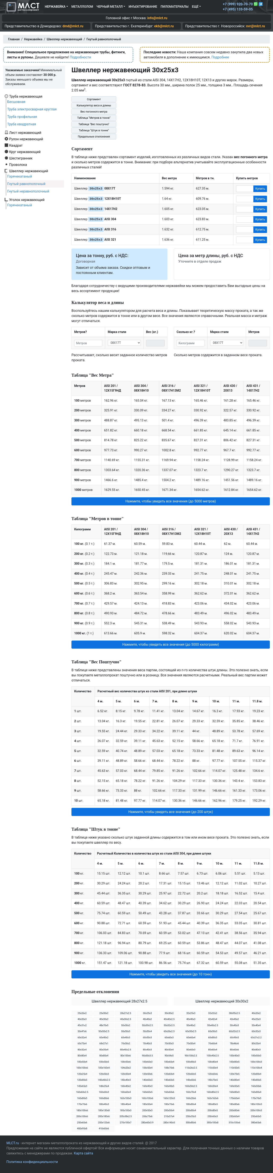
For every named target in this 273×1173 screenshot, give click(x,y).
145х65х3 (82, 1086)
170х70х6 (82, 1104)
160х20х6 (191, 1098)
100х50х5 (104, 1061)
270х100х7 (125, 1122)
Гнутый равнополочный (26, 184)
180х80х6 (234, 1104)
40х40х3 (190, 1019)
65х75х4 (82, 1043)
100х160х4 (104, 1067)
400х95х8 (82, 1128)
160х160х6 (212, 1098)
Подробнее (220, 57)
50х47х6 (82, 1031)
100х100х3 (256, 1061)
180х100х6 (82, 1110)
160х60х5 (147, 1092)
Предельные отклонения (94, 136)
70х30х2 (125, 1043)
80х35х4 (103, 1049)
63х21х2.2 (256, 1037)
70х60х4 (212, 1043)
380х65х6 (256, 1122)
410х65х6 (104, 1128)
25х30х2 (103, 1013)
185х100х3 (125, 1110)
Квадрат (16, 145)
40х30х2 (103, 1019)
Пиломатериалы (175, 7)
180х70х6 (169, 1104)
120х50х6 (147, 1074)
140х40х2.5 (104, 1080)
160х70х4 (191, 1092)
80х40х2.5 (125, 1049)
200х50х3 (147, 1110)
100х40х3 (234, 1055)
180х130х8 (104, 1110)
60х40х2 (103, 1037)
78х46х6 (234, 1043)
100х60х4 (169, 1061)
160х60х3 (104, 1092)
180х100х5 (256, 1104)
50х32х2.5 (169, 1025)
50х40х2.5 (212, 1025)
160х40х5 (169, 1086)
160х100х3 (125, 1098)
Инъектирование (143, 7)
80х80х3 (256, 1049)
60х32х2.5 (234, 1031)
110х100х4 (256, 1067)
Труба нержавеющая (25, 96)
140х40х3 (126, 1080)
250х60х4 (234, 1116)
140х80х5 (256, 1080)
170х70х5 (256, 1098)
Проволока (18, 164)
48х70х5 (103, 1025)
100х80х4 (213, 1061)
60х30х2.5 (191, 1031)
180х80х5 (213, 1104)
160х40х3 (147, 1086)
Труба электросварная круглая (32, 109)
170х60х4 (234, 1098)
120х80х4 (256, 1074)
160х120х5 (169, 1098)
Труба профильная (22, 117)
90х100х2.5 (191, 1055)
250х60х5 (256, 1116)
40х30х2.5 (125, 1019)
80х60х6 (234, 1049)
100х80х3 (191, 1061)
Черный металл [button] (109, 7)
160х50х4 (213, 1086)
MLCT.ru (12, 1143)
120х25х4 (82, 1074)
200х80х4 (191, 1110)
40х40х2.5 (169, 1019)
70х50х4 (190, 1043)
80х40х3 (147, 1049)
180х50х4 (147, 1104)
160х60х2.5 (82, 1092)
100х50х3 (256, 1055)
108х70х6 (169, 1067)
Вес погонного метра (93, 111)
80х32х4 (82, 1049)
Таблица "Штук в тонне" (94, 130)
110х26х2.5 (191, 1067)
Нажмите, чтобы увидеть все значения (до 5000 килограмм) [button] (170, 644)
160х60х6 (169, 1092)
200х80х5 (213, 1110)
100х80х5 (234, 1061)
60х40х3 (125, 1037)
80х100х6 (126, 1055)
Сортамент (94, 99)
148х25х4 (104, 1086)
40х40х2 (147, 1019)
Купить (260, 188)
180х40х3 (104, 1104)
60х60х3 (169, 1037)
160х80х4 (256, 1092)
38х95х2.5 (234, 1013)
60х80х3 (212, 1037)
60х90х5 (234, 1037)
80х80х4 (82, 1055)
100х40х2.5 (212, 1055)
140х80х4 (234, 1080)
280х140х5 (169, 1122)
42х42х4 (212, 1019)
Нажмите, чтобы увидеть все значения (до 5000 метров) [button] (170, 501)
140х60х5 (169, 1080)
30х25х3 (147, 1013)
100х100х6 (82, 1067)
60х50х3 (147, 1037)
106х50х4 (147, 1067)
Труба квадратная (21, 124)
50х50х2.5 (104, 1031)
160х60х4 (126, 1092)
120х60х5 (191, 1074)
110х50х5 (234, 1067)
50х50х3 (125, 1031)
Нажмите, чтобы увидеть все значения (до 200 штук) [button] (170, 812)
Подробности (80, 57)
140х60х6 (191, 1080)
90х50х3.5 (147, 1055)
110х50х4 (213, 1067)
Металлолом (82, 7)
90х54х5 (169, 1055)
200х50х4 (169, 1110)
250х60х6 (82, 1122)
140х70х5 (213, 1080)
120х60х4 (169, 1074)
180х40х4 (126, 1104)
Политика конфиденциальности (32, 1162)
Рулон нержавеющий (26, 139)
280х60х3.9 (147, 1122)
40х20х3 (82, 1019)
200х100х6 (82, 1116)
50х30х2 (125, 1025)
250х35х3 (191, 1116)
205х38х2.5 (125, 1116)
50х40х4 (256, 1025)
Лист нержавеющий (25, 133)
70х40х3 (147, 1043)
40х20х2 (256, 1013)
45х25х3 (256, 1019)
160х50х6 (256, 1086)
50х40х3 (234, 1025)
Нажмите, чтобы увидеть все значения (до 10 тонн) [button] (170, 974)
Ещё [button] (195, 7)
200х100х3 (256, 1110)
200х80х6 (234, 1110)
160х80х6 (104, 1098)
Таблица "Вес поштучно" (93, 124)
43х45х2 (234, 1019)
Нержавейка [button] (55, 7)
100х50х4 (82, 1061)
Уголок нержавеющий (27, 200)
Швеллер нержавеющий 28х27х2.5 (119, 1001)
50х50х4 (147, 1031)
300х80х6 (191, 1122)
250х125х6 (104, 1122)
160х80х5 (82, 1098)
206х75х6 (147, 1116)
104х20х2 (126, 1067)
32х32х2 (212, 1013)
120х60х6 (213, 1074)
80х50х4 (169, 1049)
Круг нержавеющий (25, 152)
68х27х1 (103, 1043)
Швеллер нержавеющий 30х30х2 (221, 1001)
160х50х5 (234, 1086)
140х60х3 (147, 1080)
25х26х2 (82, 1013)
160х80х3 (234, 1092)
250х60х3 (213, 1116)
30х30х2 (169, 1013)
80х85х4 (103, 1055)
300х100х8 (212, 1122)
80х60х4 (212, 1049)
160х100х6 (147, 1098)
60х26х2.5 (169, 1031)
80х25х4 (256, 1043)
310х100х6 (234, 1122)
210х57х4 (169, 1116)
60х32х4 (82, 1037)
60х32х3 (256, 1031)
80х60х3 (190, 1049)
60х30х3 (212, 1031)
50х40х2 (190, 1025)
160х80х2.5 (212, 1092)
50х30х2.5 (147, 1025)
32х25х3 (190, 1013)
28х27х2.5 (125, 1013)
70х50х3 (169, 1043)
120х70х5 (234, 1074)
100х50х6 (126, 1061)
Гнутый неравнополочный (28, 191)
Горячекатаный (19, 176)
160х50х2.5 (191, 1086)
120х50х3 (104, 1074)
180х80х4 (191, 1104)
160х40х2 (126, 1086)
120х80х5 (82, 1080)
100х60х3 (147, 1061)
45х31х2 (82, 1025)
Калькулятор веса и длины (94, 105)
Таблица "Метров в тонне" (93, 117)
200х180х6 (104, 1116)
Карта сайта (83, 1153)
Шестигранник (21, 158)
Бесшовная (16, 102)
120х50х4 (126, 1074)
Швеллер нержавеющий (28, 171)
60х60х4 (190, 1037)
